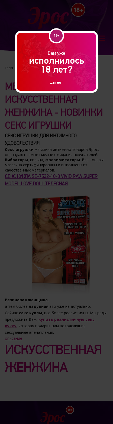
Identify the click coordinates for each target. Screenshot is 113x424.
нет (60, 82)
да (52, 82)
